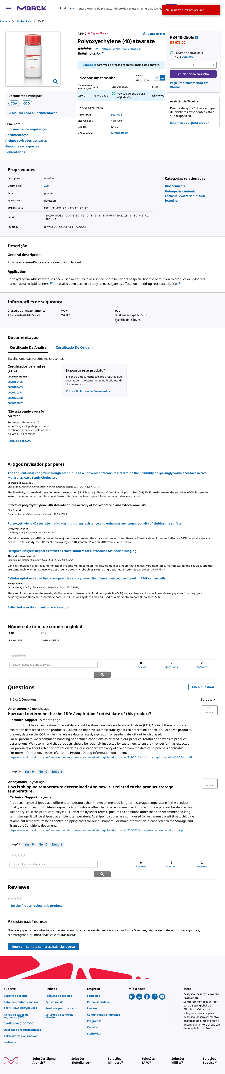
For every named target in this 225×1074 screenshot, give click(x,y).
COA (14, 103)
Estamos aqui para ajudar (189, 123)
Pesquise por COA (19, 440)
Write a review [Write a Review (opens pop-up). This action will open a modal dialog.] (111, 48)
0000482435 (15, 382)
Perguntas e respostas (22, 146)
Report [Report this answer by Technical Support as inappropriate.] (57, 762)
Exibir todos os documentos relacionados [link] (38, 607)
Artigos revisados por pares (26, 140)
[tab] (8, 21)
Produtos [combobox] (65, 8)
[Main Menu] (8, 8)
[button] (209, 700)
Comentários (15, 152)
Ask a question (203, 677)
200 (46, 185)
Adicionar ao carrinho (193, 74)
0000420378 (15, 392)
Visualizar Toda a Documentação (32, 113)
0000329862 (15, 403)
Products (5, 21)
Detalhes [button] (187, 56)
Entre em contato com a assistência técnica (43, 927)
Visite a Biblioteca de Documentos (88, 391)
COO (26, 103)
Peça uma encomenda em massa (189, 84)
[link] (175, 186)
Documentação (17, 135)
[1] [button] (51, 283)
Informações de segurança (25, 129)
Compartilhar (154, 33)
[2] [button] (179, 283)
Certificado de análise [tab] (28, 347)
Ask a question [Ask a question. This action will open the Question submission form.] (132, 48)
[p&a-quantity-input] (193, 64)
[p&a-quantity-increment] (213, 65)
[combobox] (117, 8)
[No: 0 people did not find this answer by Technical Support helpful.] (43, 762)
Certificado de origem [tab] (74, 347)
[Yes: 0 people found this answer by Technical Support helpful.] (29, 762)
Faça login (89, 65)
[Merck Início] (31, 8)
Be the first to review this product (38, 887)
